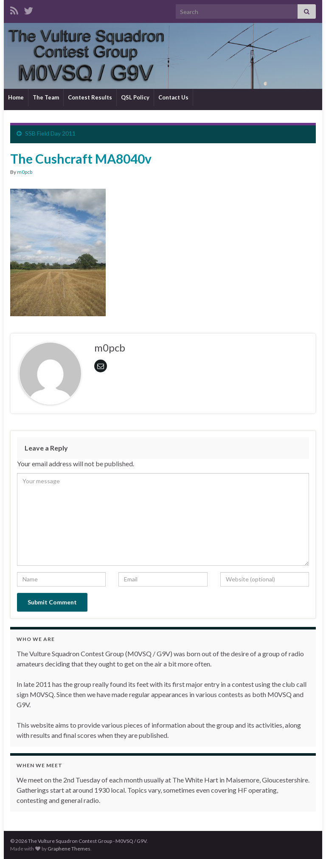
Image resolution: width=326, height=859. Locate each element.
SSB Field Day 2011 (50, 133)
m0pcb (24, 172)
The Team (46, 97)
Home (16, 97)
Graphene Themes (69, 848)
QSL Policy (135, 97)
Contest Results (90, 97)
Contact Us (173, 97)
